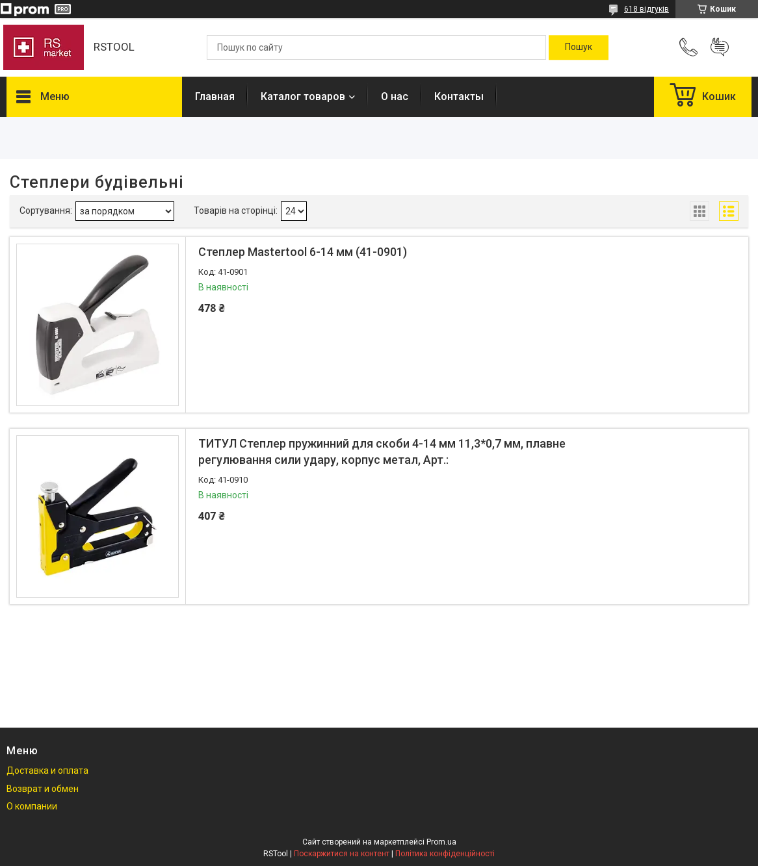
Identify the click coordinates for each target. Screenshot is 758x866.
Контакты (459, 96)
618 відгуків (646, 9)
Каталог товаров (303, 96)
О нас (394, 96)
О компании (32, 806)
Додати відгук (720, 47)
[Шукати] (578, 47)
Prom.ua (441, 842)
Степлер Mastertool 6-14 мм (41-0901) (302, 252)
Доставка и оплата (47, 770)
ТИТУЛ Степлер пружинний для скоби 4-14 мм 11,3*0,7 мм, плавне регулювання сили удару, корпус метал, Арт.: (382, 451)
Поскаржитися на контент (341, 853)
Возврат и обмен (43, 788)
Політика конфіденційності (445, 853)
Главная (215, 96)
